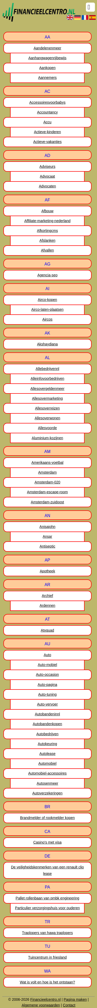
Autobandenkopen (47, 724)
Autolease (47, 754)
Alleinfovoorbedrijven (47, 378)
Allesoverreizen (47, 408)
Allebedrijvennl (47, 369)
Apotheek (47, 571)
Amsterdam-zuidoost (47, 502)
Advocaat (47, 176)
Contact (69, 1005)
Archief (47, 596)
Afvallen (47, 250)
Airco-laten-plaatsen (47, 309)
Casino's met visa (47, 842)
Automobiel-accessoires (47, 773)
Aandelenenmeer (47, 48)
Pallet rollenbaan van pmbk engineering (47, 898)
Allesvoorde (47, 428)
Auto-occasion (47, 674)
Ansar (47, 536)
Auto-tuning (47, 694)
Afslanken (47, 240)
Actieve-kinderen (47, 132)
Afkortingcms (47, 231)
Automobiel (47, 763)
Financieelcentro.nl (45, 999)
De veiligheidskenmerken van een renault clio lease (47, 870)
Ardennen (47, 605)
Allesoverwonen (47, 418)
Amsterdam (47, 472)
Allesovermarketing (47, 398)
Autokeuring (47, 744)
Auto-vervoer (47, 704)
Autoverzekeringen (47, 793)
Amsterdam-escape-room (47, 492)
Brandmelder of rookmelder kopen (47, 818)
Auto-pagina (47, 685)
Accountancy (47, 112)
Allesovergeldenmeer (48, 388)
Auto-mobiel (47, 665)
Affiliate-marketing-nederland (47, 221)
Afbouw (47, 211)
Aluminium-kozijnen (47, 438)
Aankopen (47, 68)
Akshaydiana (47, 344)
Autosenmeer (47, 783)
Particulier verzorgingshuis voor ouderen (47, 908)
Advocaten (47, 186)
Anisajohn (48, 527)
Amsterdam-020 (48, 482)
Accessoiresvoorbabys (47, 102)
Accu (47, 122)
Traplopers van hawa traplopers (47, 933)
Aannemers (47, 77)
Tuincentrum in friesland (47, 957)
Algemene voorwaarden (41, 1005)
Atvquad (47, 630)
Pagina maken (75, 999)
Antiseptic (47, 546)
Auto (47, 655)
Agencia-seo (47, 275)
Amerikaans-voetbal (47, 462)
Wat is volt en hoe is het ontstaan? (47, 982)
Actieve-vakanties (47, 142)
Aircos (47, 319)
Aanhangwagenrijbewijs (47, 58)
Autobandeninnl (47, 714)
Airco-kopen (47, 300)
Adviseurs (47, 166)
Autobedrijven (47, 734)
